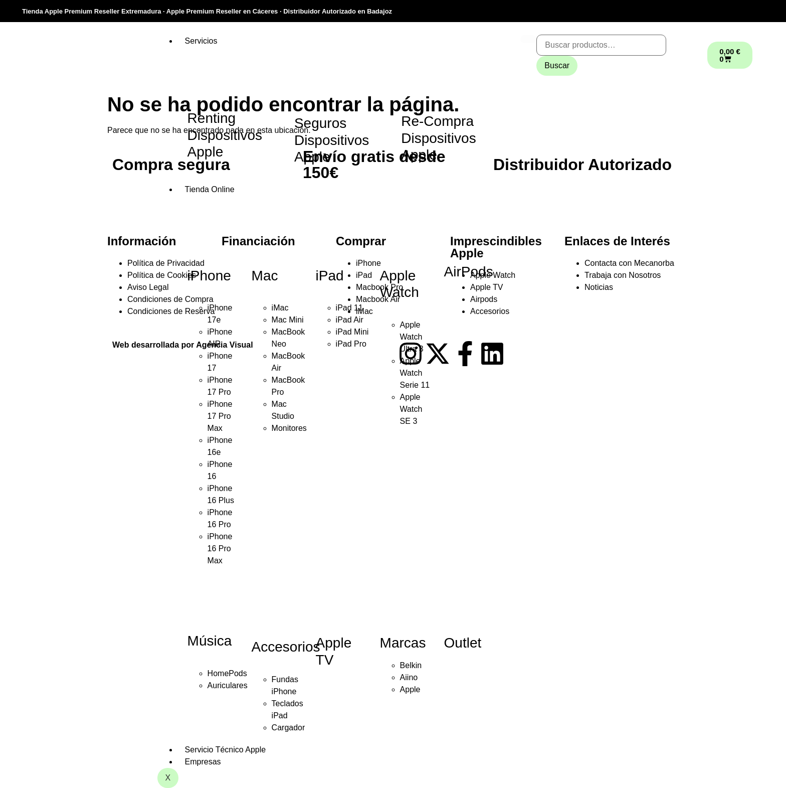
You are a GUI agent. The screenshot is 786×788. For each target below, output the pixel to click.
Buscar (556, 65)
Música (209, 641)
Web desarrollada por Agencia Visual (182, 345)
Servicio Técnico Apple (225, 749)
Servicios (201, 41)
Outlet (463, 643)
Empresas (203, 761)
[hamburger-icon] (528, 39)
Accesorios (286, 647)
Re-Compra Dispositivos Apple (438, 138)
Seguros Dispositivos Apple (331, 140)
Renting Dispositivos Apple (224, 135)
